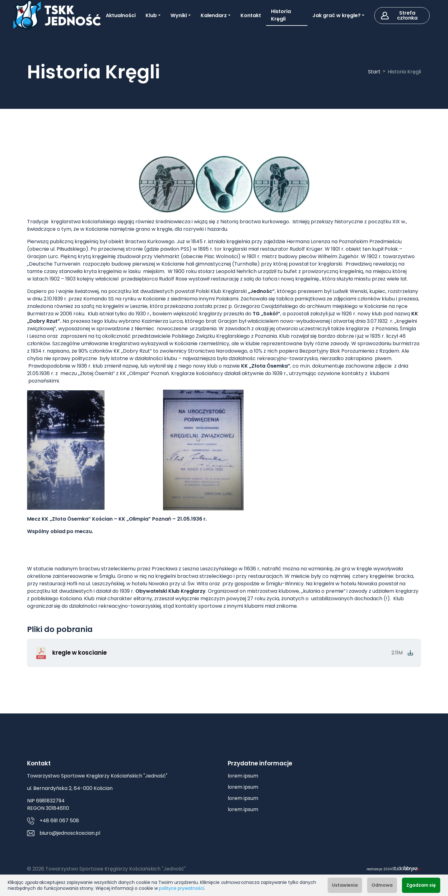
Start (374, 71)
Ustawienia (345, 885)
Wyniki (178, 15)
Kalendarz (214, 15)
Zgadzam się (421, 885)
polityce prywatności (181, 888)
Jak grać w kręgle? (336, 15)
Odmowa (382, 885)
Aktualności (121, 15)
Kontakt (250, 15)
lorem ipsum (243, 775)
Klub (151, 15)
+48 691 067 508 (59, 820)
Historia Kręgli (281, 15)
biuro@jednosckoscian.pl (70, 833)
